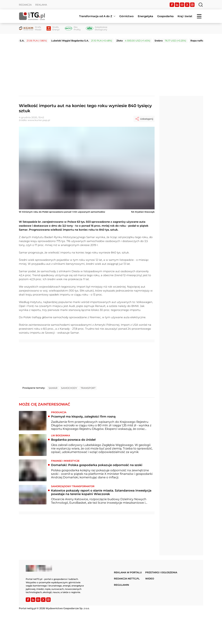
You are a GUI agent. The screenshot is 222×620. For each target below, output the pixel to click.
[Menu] (199, 16)
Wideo (149, 578)
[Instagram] (192, 4)
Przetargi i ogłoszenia (161, 572)
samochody (69, 388)
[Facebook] (172, 4)
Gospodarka (165, 16)
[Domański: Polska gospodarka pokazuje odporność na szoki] (33, 470)
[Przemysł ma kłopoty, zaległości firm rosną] (33, 421)
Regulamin (121, 585)
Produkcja (58, 412)
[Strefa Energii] (53, 28)
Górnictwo (126, 16)
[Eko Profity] (73, 28)
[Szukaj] (200, 4)
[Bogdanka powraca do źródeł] (33, 445)
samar (53, 388)
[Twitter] (187, 4)
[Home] (32, 16)
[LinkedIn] (177, 4)
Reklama (41, 4)
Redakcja (25, 4)
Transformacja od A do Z (95, 16)
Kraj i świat (185, 16)
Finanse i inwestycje (65, 460)
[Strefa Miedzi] (30, 28)
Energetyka (145, 16)
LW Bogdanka (60, 435)
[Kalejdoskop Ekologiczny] (96, 28)
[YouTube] (182, 4)
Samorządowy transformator (72, 486)
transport (88, 388)
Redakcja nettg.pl (127, 578)
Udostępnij (144, 118)
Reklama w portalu (128, 572)
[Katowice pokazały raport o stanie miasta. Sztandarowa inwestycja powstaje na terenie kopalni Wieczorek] (33, 495)
